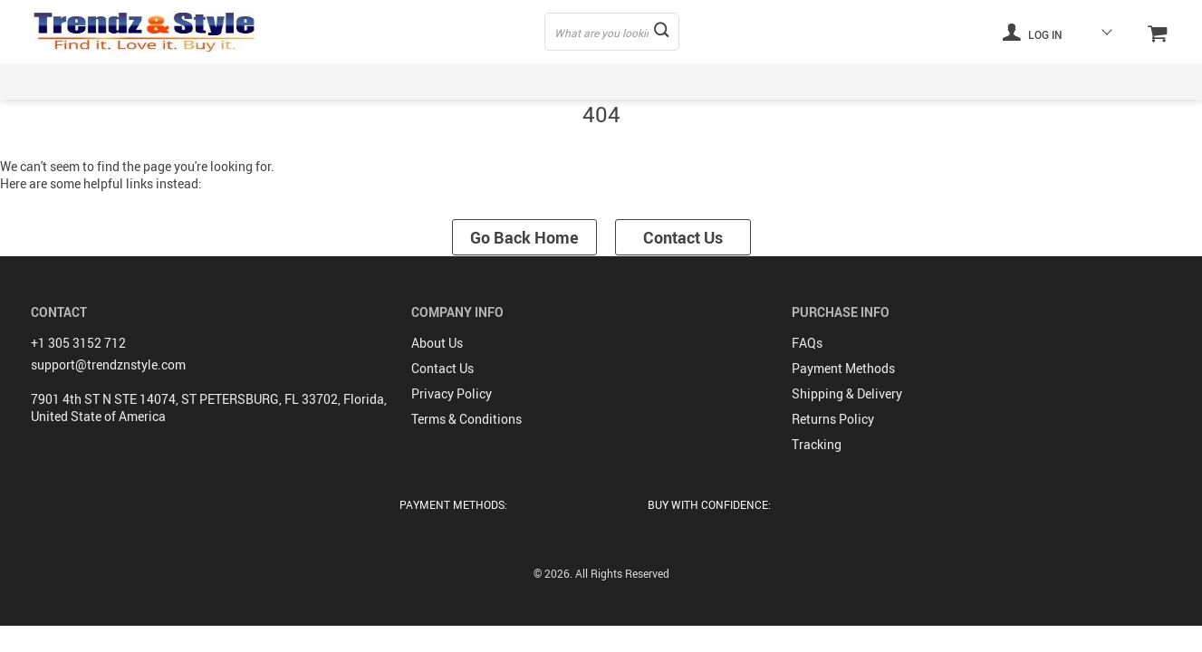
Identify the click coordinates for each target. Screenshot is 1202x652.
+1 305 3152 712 (78, 342)
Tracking (816, 444)
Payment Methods (843, 368)
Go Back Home (524, 237)
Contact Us (683, 237)
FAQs (807, 342)
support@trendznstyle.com (108, 364)
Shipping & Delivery (847, 393)
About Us (437, 342)
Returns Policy (833, 418)
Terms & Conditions (466, 418)
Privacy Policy (451, 393)
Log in (1033, 31)
